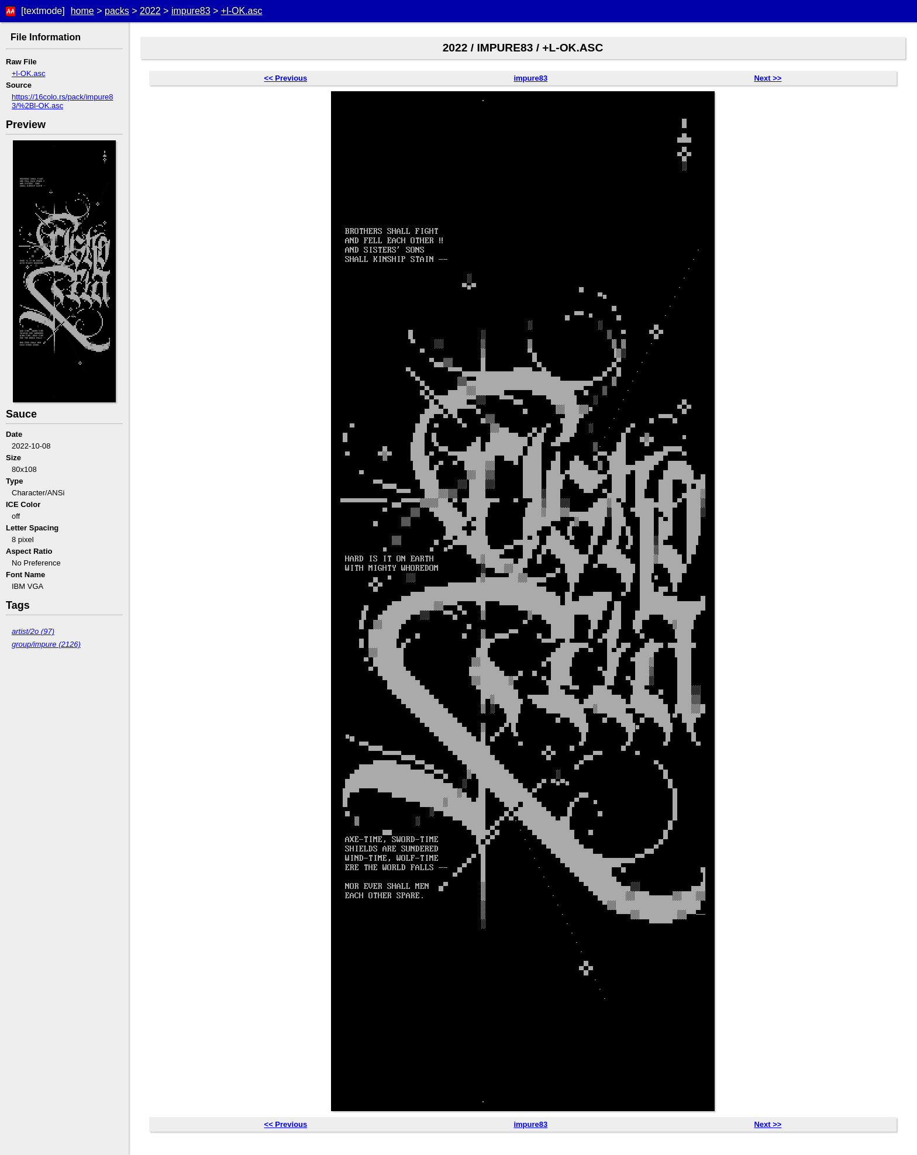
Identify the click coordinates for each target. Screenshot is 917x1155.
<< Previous (286, 78)
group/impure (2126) (46, 644)
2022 (150, 11)
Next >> (767, 78)
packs (117, 11)
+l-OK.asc (242, 11)
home (82, 11)
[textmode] (43, 11)
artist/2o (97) (33, 631)
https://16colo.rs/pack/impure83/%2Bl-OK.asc (62, 101)
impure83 (191, 11)
